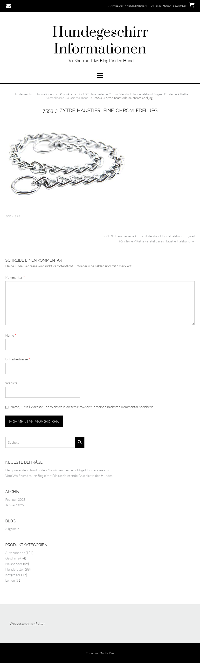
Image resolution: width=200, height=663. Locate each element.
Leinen (10, 580)
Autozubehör (15, 553)
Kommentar (15, 277)
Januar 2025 (14, 505)
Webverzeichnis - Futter (27, 623)
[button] (100, 75)
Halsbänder (13, 564)
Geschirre (12, 558)
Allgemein (12, 529)
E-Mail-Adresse (17, 359)
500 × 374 (12, 216)
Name (10, 335)
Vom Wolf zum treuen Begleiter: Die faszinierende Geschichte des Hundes (58, 476)
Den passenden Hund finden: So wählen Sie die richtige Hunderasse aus (57, 470)
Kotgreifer (13, 575)
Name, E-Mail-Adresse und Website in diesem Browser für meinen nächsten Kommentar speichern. (82, 407)
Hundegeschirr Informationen (100, 41)
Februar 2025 (15, 499)
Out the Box (107, 653)
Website (11, 383)
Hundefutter (14, 569)
